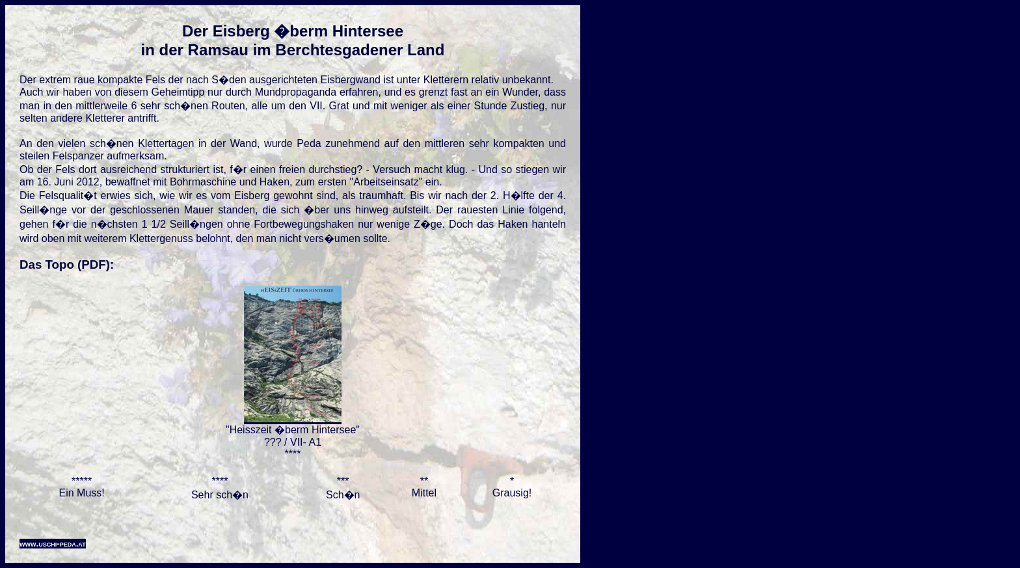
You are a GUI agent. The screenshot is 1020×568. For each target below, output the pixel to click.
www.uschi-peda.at (53, 543)
